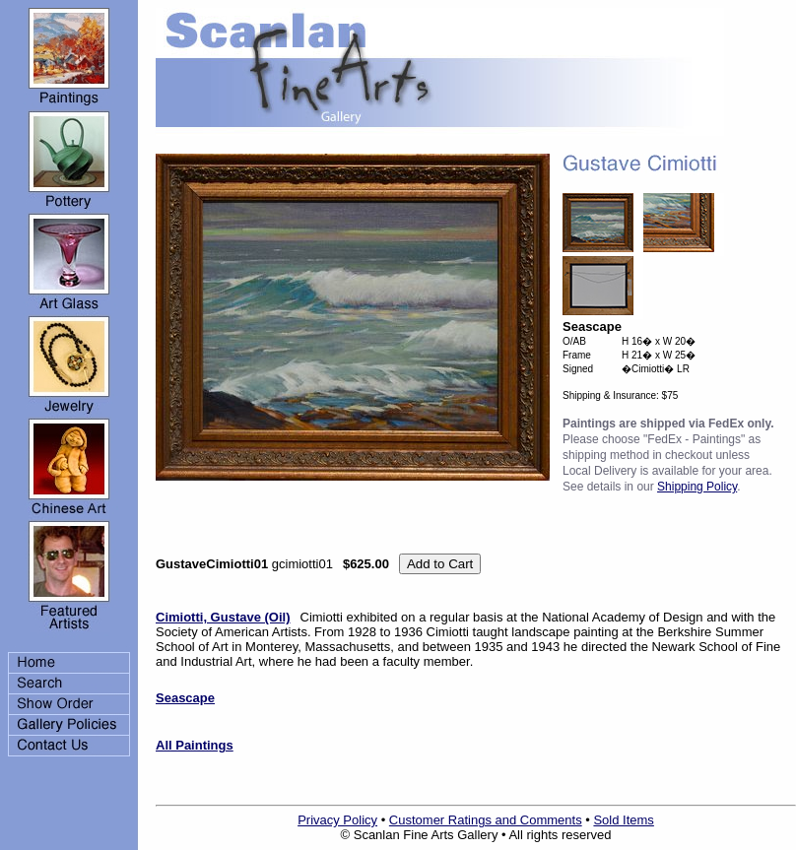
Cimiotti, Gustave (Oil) (223, 617)
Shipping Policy (697, 486)
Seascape (185, 697)
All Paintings (194, 745)
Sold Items (623, 820)
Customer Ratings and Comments (485, 820)
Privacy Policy (337, 820)
